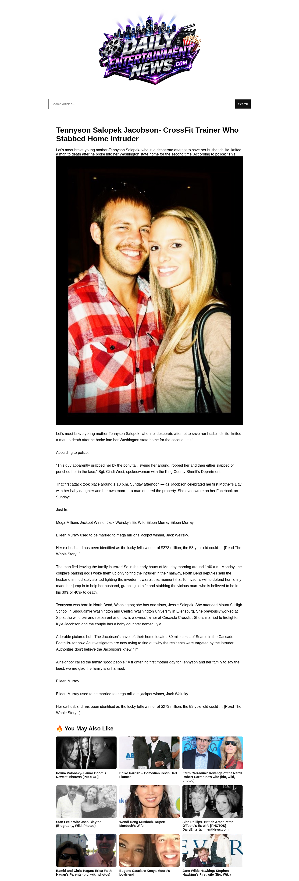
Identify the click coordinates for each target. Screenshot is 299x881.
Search (243, 104)
